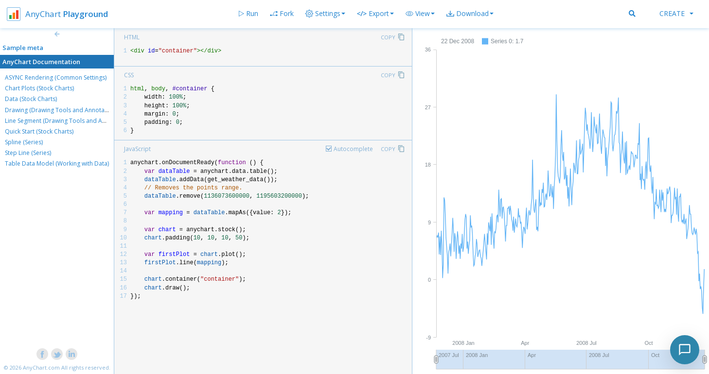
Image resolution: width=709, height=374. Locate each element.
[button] (420, 13)
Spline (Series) (24, 142)
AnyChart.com (41, 367)
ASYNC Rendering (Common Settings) (55, 77)
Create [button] (676, 13)
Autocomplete (353, 149)
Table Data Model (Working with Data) (57, 163)
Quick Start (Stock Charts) (39, 131)
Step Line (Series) (28, 153)
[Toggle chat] (684, 349)
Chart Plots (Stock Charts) (39, 88)
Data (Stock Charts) (31, 99)
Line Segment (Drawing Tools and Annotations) (69, 121)
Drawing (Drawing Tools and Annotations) (62, 110)
